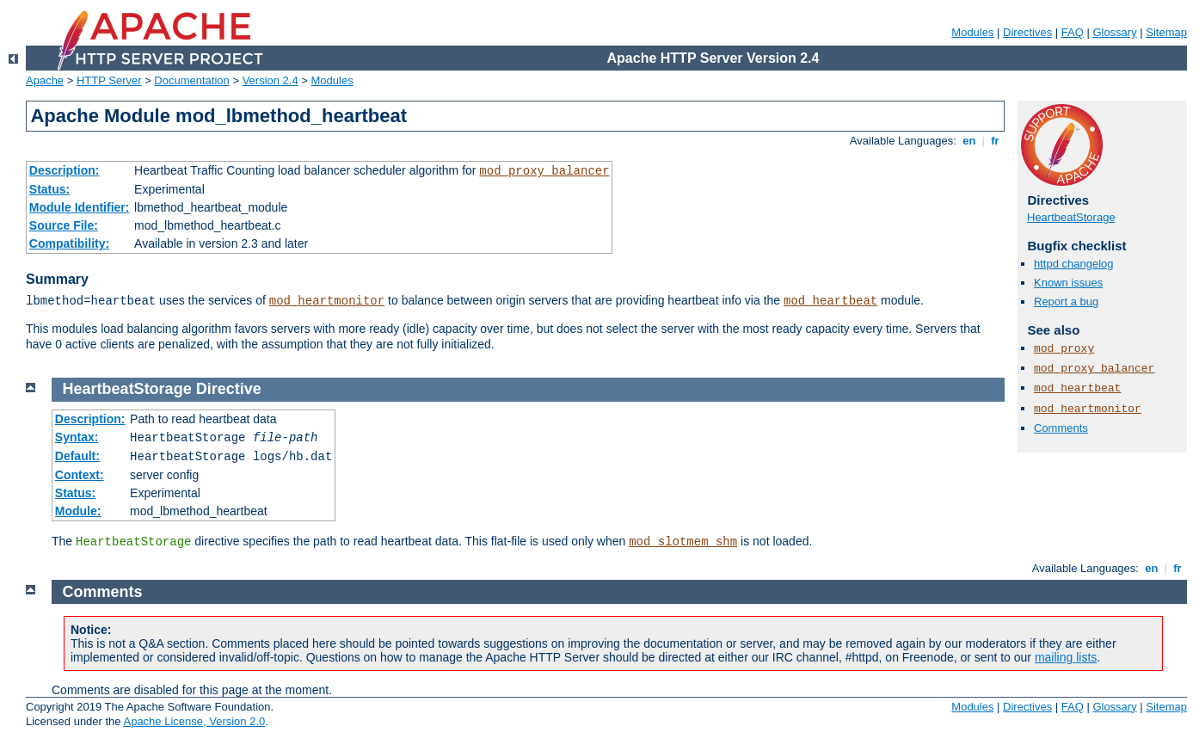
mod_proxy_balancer (544, 171)
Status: (49, 189)
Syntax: (77, 437)
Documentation (191, 80)
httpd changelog (1074, 263)
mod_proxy (1064, 348)
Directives (1027, 32)
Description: (64, 170)
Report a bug (1066, 301)
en (969, 140)
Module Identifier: (79, 207)
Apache (45, 80)
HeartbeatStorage (1071, 217)
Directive (228, 388)
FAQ (1072, 32)
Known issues (1068, 282)
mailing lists (1066, 657)
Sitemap (1166, 32)
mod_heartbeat (830, 301)
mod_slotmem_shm (683, 542)
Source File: (63, 225)
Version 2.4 (270, 80)
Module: (78, 511)
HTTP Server (109, 80)
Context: (79, 475)
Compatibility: (69, 243)
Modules (972, 32)
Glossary (1114, 32)
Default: (77, 456)
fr (995, 140)
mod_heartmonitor (326, 301)
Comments (1061, 428)
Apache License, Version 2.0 (194, 721)
